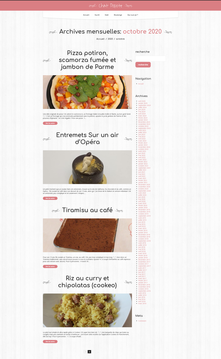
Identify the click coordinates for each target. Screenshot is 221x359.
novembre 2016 (144, 287)
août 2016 (142, 293)
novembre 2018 (144, 237)
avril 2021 (141, 176)
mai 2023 (141, 136)
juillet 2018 (142, 245)
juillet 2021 (142, 170)
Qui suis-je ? (132, 15)
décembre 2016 (144, 285)
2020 (110, 39)
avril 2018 (141, 251)
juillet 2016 (142, 295)
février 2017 (142, 280)
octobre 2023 (143, 126)
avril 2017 (141, 276)
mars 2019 (142, 228)
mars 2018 (142, 253)
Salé (106, 15)
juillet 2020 (142, 195)
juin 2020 (141, 197)
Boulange (118, 15)
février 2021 (142, 180)
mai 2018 (141, 249)
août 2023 (142, 130)
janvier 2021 (142, 182)
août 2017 (142, 268)
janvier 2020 (142, 207)
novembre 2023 (144, 124)
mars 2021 (142, 178)
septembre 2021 (144, 168)
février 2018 (142, 255)
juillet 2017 (142, 270)
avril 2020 (141, 201)
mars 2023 (142, 141)
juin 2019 (141, 222)
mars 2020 (142, 203)
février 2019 (142, 230)
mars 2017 (142, 278)
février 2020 (142, 205)
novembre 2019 (144, 212)
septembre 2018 (144, 241)
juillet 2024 (142, 107)
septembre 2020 (144, 191)
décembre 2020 (144, 184)
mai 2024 (141, 111)
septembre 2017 (144, 266)
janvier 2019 (142, 232)
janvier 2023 (142, 145)
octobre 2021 (143, 166)
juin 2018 (141, 247)
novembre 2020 (144, 187)
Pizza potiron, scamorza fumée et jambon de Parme (87, 60)
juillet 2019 (142, 220)
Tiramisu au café (87, 210)
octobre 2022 (143, 149)
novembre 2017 (144, 262)
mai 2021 (141, 174)
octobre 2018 (143, 239)
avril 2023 (141, 139)
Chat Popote (110, 6)
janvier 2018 (142, 257)
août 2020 (142, 193)
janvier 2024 (142, 120)
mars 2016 (142, 303)
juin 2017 (141, 272)
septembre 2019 (144, 216)
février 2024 (142, 118)
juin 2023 (141, 134)
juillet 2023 (142, 132)
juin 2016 (141, 297)
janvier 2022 (142, 164)
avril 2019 (141, 226)
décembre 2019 (144, 209)
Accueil (86, 15)
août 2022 (142, 151)
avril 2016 (141, 301)
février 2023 (142, 143)
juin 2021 (141, 172)
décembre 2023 (144, 122)
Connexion (142, 321)
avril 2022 (141, 157)
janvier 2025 (142, 103)
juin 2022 (141, 153)
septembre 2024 (144, 105)
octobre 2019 (143, 214)
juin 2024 (141, 109)
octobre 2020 (143, 189)
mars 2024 (142, 116)
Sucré (97, 15)
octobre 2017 (143, 264)
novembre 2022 (144, 147)
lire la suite (50, 123)
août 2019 (142, 218)
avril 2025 (141, 101)
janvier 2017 (142, 282)
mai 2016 (141, 299)
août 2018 (142, 243)
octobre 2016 (143, 289)
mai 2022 (141, 155)
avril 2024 (141, 114)
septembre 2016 (144, 291)
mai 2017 (141, 274)
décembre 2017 (144, 260)
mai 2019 (141, 224)
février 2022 (142, 161)
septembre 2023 (144, 128)
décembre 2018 (144, 235)
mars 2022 (142, 159)
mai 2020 (141, 199)
